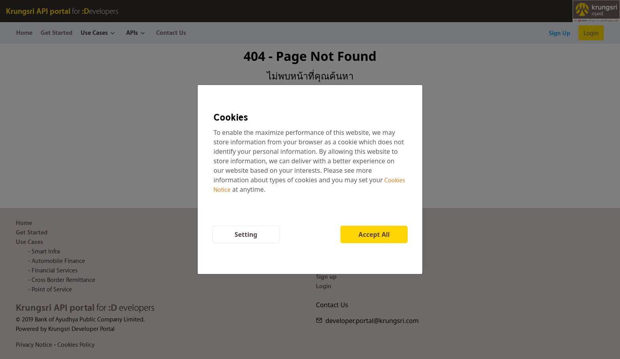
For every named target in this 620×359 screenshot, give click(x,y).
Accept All (374, 234)
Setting (245, 234)
